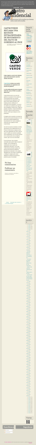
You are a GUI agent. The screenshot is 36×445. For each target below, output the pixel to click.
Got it (21, 7)
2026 (29, 224)
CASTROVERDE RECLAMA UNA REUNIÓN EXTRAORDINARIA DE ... (29, 277)
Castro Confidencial (18, 13)
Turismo (27, 104)
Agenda (27, 68)
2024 (29, 227)
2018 (29, 402)
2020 (29, 399)
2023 (29, 228)
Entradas (7, 430)
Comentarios (7, 432)
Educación (28, 80)
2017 (29, 403)
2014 (29, 407)
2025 (29, 226)
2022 (29, 397)
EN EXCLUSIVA (29, 77)
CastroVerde (7, 83)
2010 (29, 412)
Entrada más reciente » (15, 202)
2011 (29, 411)
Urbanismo (28, 106)
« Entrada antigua (9, 203)
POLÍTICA (28, 95)
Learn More (16, 7)
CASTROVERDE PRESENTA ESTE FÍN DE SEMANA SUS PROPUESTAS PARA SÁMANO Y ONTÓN (29, 126)
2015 (29, 406)
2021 (29, 398)
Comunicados (14, 44)
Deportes (28, 75)
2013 (29, 408)
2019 (29, 401)
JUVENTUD (28, 87)
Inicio (7, 202)
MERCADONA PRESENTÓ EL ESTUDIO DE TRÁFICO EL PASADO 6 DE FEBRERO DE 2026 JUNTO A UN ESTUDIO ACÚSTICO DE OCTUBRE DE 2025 (29, 161)
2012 (29, 410)
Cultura (27, 73)
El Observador (29, 83)
